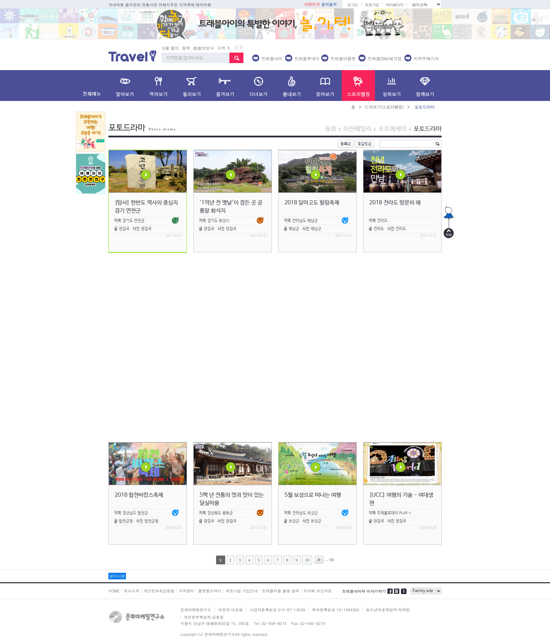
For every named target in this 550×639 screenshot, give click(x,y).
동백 (188, 48)
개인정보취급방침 (158, 590)
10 (307, 560)
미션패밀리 (357, 128)
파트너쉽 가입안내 (242, 590)
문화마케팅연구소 (195, 609)
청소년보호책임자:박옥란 (388, 609)
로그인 (352, 4)
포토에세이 (392, 128)
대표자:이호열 (230, 609)
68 (332, 559)
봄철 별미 (172, 48)
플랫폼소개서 (209, 590)
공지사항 (117, 576)
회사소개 (131, 590)
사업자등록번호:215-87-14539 (277, 609)
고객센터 (186, 590)
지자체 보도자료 (317, 590)
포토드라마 (428, 128)
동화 (330, 128)
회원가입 (372, 4)
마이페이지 (394, 4)
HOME (114, 590)
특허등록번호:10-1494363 (335, 609)
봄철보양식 (205, 48)
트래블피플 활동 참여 (280, 590)
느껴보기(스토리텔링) (384, 107)
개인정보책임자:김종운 (204, 617)
